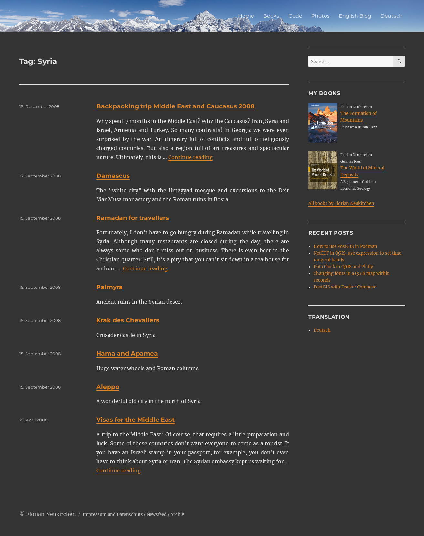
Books (271, 16)
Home (246, 16)
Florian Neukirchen (51, 514)
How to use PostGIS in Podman (345, 246)
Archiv (177, 514)
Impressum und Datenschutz (113, 514)
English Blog (355, 16)
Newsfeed (157, 514)
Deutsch (391, 16)
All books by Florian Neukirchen (341, 203)
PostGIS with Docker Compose (345, 287)
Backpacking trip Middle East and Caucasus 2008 (175, 106)
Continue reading (190, 157)
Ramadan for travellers (132, 218)
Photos (320, 16)
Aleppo (107, 386)
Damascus (113, 175)
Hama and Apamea (127, 353)
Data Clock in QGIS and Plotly (343, 266)
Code (295, 16)
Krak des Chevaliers (127, 320)
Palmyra (109, 287)
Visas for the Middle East (135, 419)
